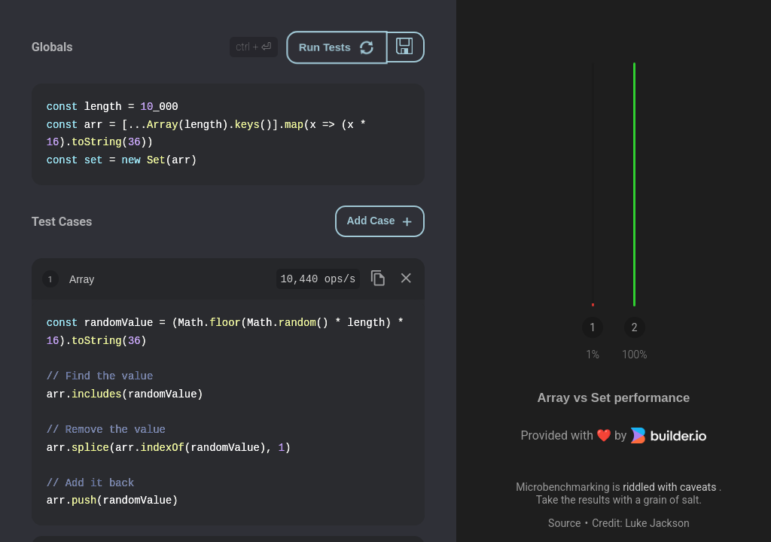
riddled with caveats (671, 487)
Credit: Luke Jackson (640, 523)
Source (564, 523)
